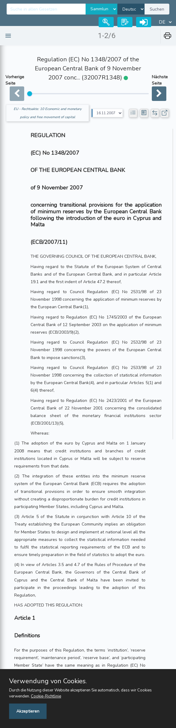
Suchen (157, 9)
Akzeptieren (27, 711)
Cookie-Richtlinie (46, 696)
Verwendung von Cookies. (48, 681)
